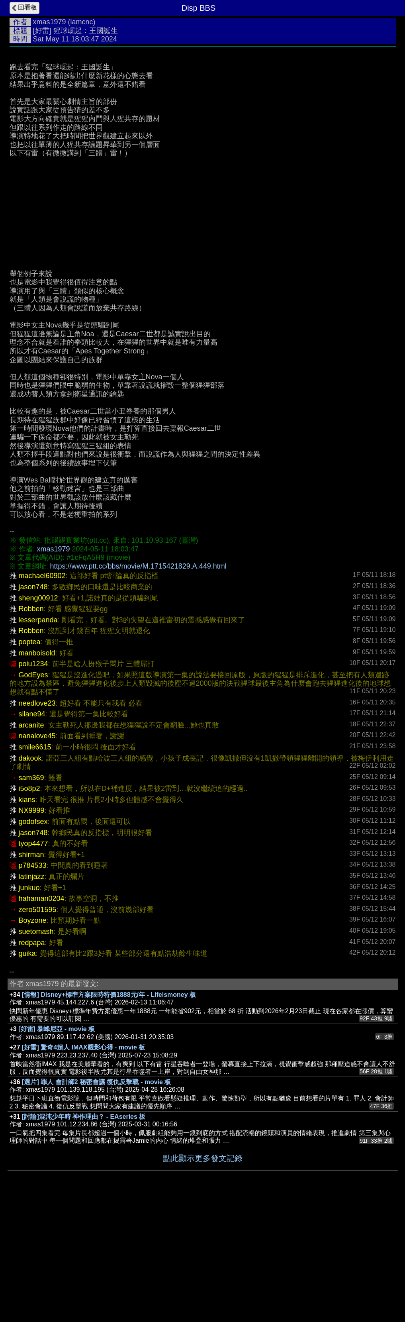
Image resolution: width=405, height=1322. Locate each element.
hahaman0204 (42, 1018)
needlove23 (37, 823)
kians (27, 919)
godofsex (33, 941)
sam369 (31, 897)
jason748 (33, 706)
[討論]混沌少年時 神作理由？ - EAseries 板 (83, 1236)
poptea (30, 761)
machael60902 (42, 695)
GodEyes (33, 794)
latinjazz (32, 996)
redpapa (32, 1062)
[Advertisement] (203, 110)
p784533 (33, 985)
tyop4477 (33, 963)
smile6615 (35, 867)
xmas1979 (49, 22)
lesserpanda (38, 739)
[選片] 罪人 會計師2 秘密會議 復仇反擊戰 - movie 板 (96, 1201)
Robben (31, 728)
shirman (31, 974)
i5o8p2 (29, 908)
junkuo (29, 1007)
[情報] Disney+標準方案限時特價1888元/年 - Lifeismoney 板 (109, 1114)
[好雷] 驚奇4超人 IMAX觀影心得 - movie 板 (83, 1166)
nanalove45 (37, 855)
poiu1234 (33, 783)
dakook (30, 878)
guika (27, 1073)
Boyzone (33, 1040)
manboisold (37, 773)
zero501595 (38, 1029)
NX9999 (32, 930)
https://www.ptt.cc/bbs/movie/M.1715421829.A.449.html (138, 686)
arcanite (31, 845)
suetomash (36, 1051)
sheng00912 (38, 718)
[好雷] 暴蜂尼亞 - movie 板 (56, 1148)
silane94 (32, 834)
